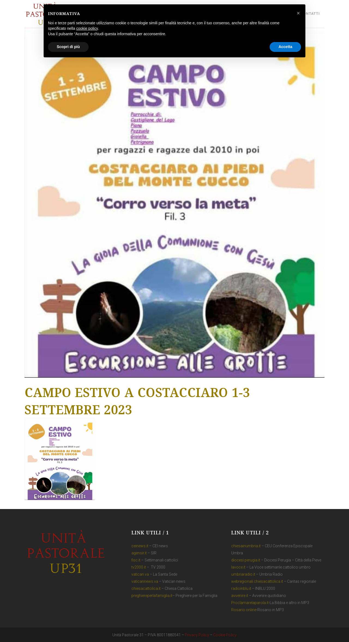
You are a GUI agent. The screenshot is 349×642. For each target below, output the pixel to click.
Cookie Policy (225, 635)
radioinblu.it (241, 588)
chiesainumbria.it (246, 546)
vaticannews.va (144, 581)
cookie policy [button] (87, 28)
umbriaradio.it (243, 574)
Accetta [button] (285, 47)
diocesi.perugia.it (245, 560)
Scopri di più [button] (68, 47)
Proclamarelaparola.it (250, 602)
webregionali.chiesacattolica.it (257, 581)
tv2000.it (138, 567)
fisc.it (135, 560)
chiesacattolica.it (146, 588)
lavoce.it (238, 567)
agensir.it (139, 553)
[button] (298, 13)
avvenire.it (239, 595)
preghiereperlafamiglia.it (151, 595)
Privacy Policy (197, 635)
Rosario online (243, 610)
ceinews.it (139, 546)
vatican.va (140, 574)
